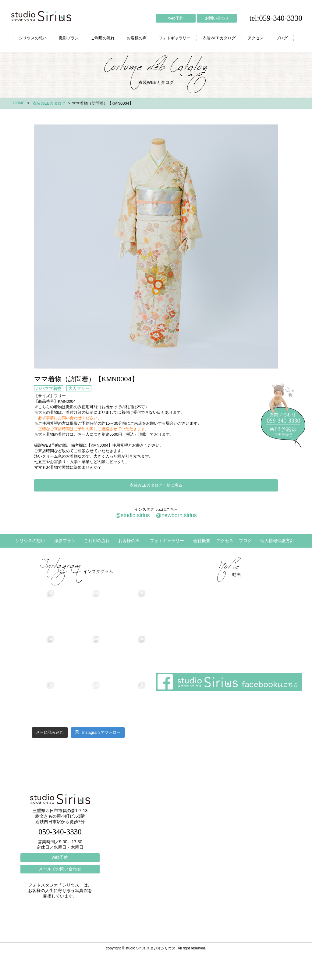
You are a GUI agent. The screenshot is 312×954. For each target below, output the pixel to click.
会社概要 (201, 540)
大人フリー (79, 388)
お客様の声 (137, 38)
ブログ (282, 38)
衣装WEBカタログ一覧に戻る (156, 485)
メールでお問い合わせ (60, 868)
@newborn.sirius (176, 515)
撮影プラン (69, 38)
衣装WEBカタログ (219, 38)
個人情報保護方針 (277, 540)
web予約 (175, 18)
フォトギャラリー (174, 38)
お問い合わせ (217, 18)
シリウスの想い (33, 38)
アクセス (256, 38)
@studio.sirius (132, 515)
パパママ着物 (49, 388)
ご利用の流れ (103, 38)
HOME (19, 103)
